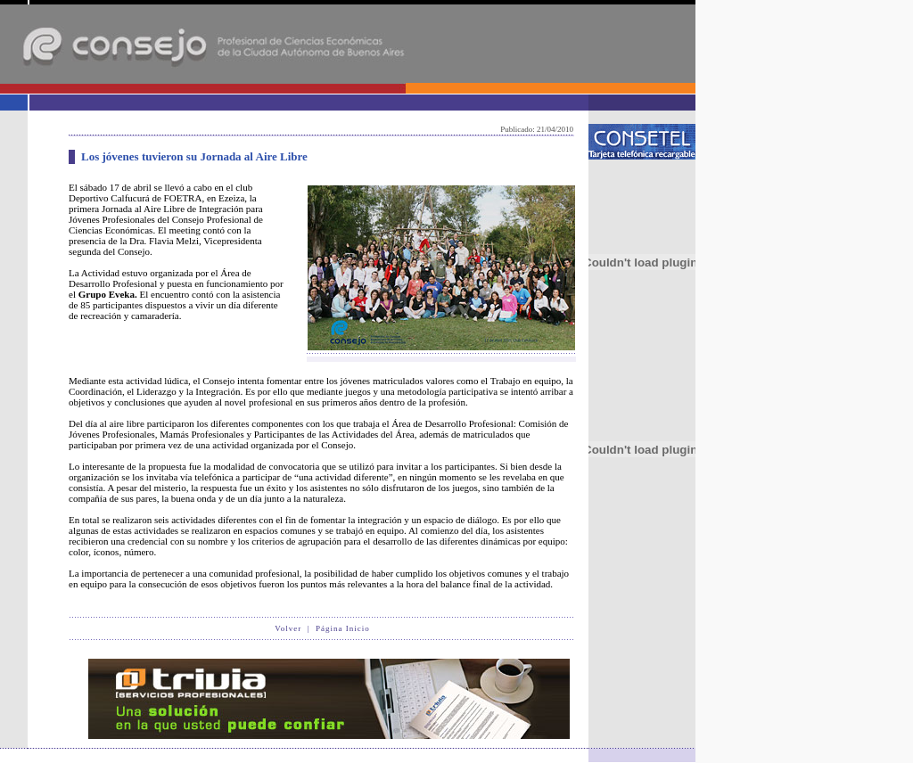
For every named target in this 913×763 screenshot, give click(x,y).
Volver (288, 628)
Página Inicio (343, 628)
